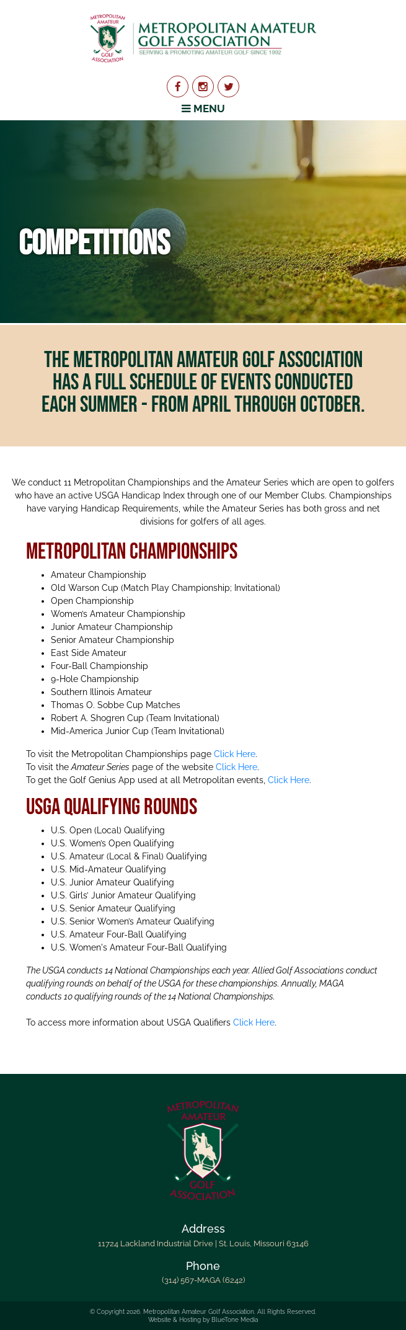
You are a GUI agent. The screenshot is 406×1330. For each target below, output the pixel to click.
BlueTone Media (234, 1319)
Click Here (234, 754)
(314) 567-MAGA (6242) (203, 1280)
